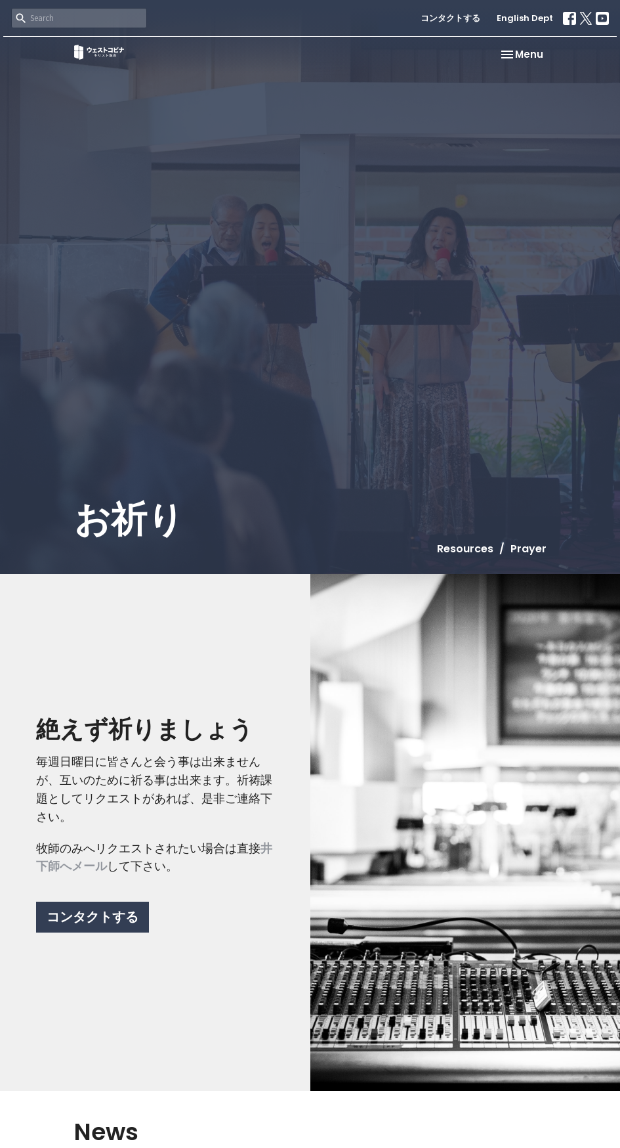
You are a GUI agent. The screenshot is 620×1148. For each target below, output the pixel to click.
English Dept (525, 18)
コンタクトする (450, 18)
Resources (465, 548)
